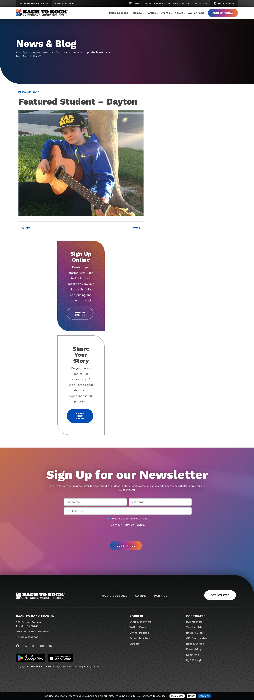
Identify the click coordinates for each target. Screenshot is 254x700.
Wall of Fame (196, 12)
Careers (134, 643)
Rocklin (136, 616)
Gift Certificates (196, 638)
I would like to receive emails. (128, 518)
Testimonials (194, 627)
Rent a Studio (195, 643)
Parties (151, 12)
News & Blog (194, 632)
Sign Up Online (80, 313)
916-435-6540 (29, 637)
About (179, 12)
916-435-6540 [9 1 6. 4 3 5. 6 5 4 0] (224, 3)
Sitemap (98, 666)
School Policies (139, 632)
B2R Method (194, 621)
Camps (137, 12)
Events (165, 12)
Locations (192, 654)
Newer (137, 228)
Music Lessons (118, 12)
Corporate (195, 616)
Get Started (220, 595)
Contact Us (200, 3)
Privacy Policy (83, 666)
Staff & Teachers (140, 621)
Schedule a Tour (139, 638)
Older (24, 228)
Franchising (162, 3)
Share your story (79, 416)
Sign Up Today (222, 13)
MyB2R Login (143, 3)
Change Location (64, 3)
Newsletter (181, 3)
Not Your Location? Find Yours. (33, 631)
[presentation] (127, 534)
